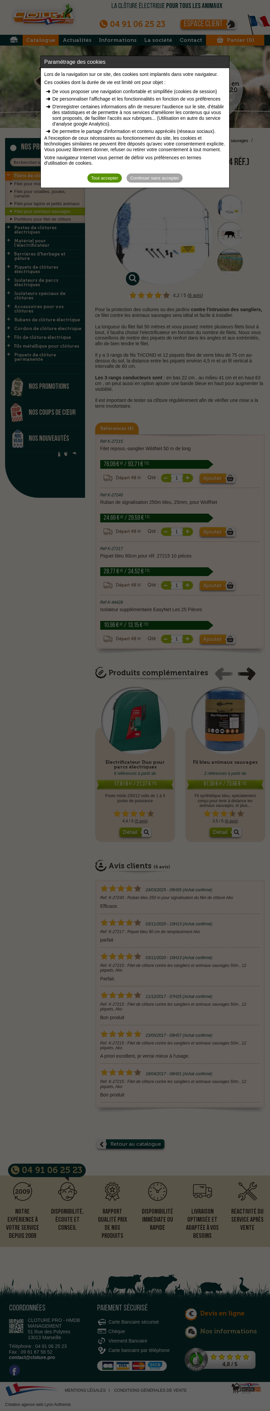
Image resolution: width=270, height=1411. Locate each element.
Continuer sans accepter (154, 178)
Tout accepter (104, 178)
